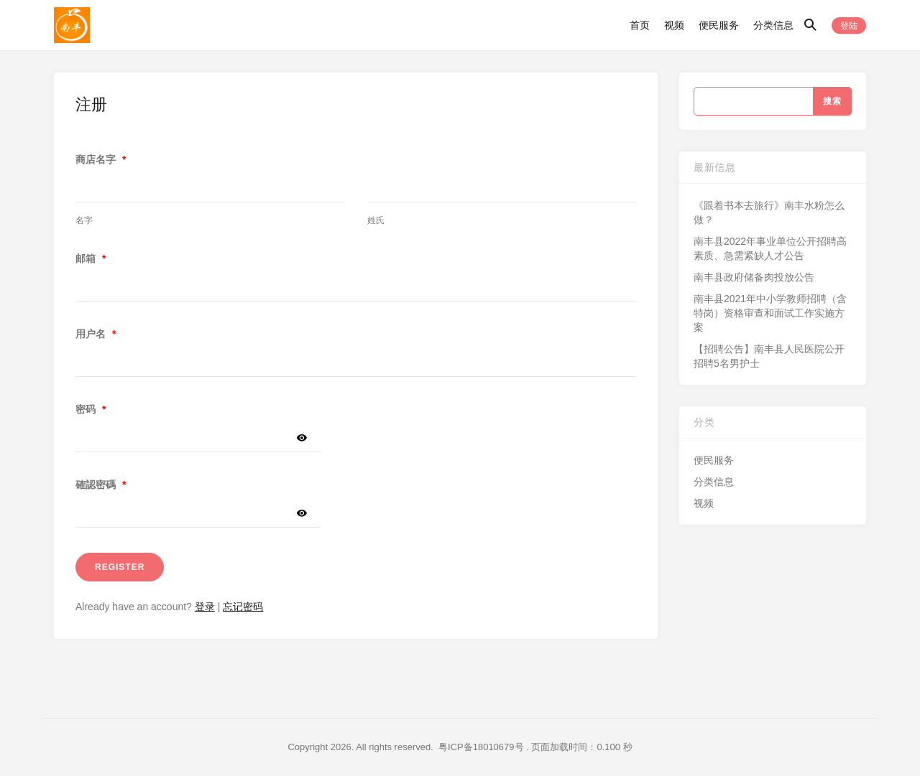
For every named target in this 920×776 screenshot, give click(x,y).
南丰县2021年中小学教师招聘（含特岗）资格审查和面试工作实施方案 (770, 313)
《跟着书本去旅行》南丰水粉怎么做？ (769, 212)
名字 (84, 220)
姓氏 (376, 220)
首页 (640, 25)
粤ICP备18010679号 (481, 747)
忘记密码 (243, 606)
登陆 (848, 26)
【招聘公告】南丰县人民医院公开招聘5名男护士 (769, 356)
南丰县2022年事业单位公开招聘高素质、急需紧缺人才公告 (770, 248)
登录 (205, 606)
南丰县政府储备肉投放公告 (754, 277)
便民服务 (719, 25)
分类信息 (773, 25)
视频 (674, 25)
